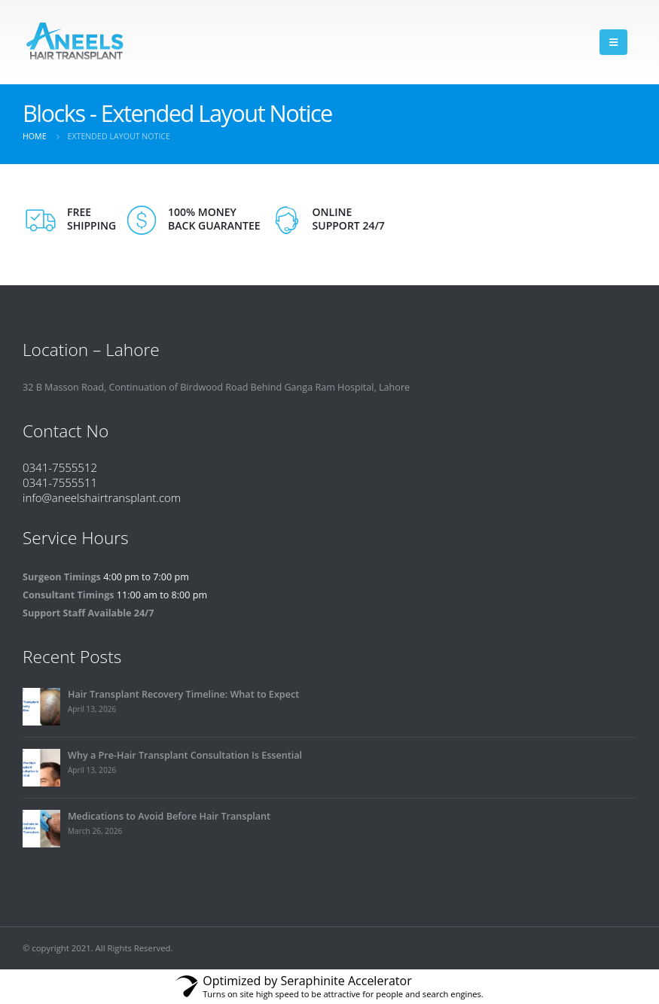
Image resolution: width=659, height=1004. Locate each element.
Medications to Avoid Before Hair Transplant (169, 816)
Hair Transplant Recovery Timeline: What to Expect (183, 694)
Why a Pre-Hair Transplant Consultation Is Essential (185, 755)
